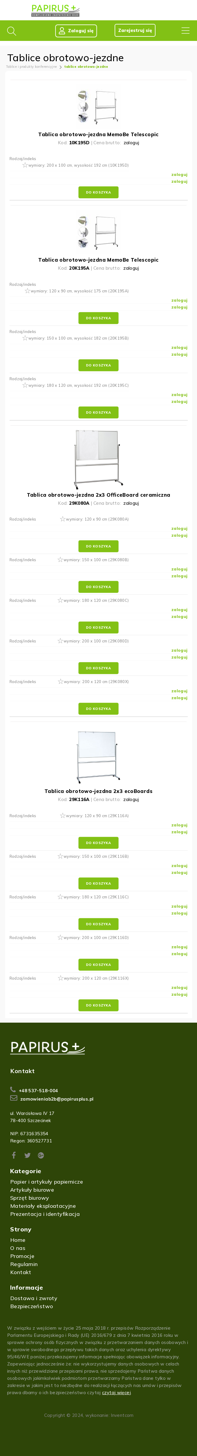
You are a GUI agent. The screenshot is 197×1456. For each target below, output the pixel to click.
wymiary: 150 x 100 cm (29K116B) (96, 856)
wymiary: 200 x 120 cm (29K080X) (96, 681)
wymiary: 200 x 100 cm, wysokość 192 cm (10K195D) (78, 165)
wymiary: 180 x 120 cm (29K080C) (96, 600)
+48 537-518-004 (38, 1090)
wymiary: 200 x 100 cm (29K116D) (96, 937)
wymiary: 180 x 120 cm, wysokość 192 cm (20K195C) (78, 385)
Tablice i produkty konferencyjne (31, 67)
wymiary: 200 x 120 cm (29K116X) (96, 978)
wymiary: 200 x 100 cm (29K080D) (96, 641)
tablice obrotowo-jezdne (86, 67)
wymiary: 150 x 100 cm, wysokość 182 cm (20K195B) (78, 338)
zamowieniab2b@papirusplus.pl (57, 1099)
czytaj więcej (116, 1392)
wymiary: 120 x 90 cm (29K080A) (97, 519)
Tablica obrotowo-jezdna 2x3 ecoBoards (98, 791)
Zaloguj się (75, 30)
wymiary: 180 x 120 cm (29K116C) (96, 897)
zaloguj (131, 142)
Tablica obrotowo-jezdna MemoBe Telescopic (98, 134)
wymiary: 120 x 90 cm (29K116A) (97, 815)
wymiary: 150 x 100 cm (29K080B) (96, 560)
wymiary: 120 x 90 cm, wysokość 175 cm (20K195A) (80, 291)
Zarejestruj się (135, 30)
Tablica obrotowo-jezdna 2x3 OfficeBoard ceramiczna (98, 495)
